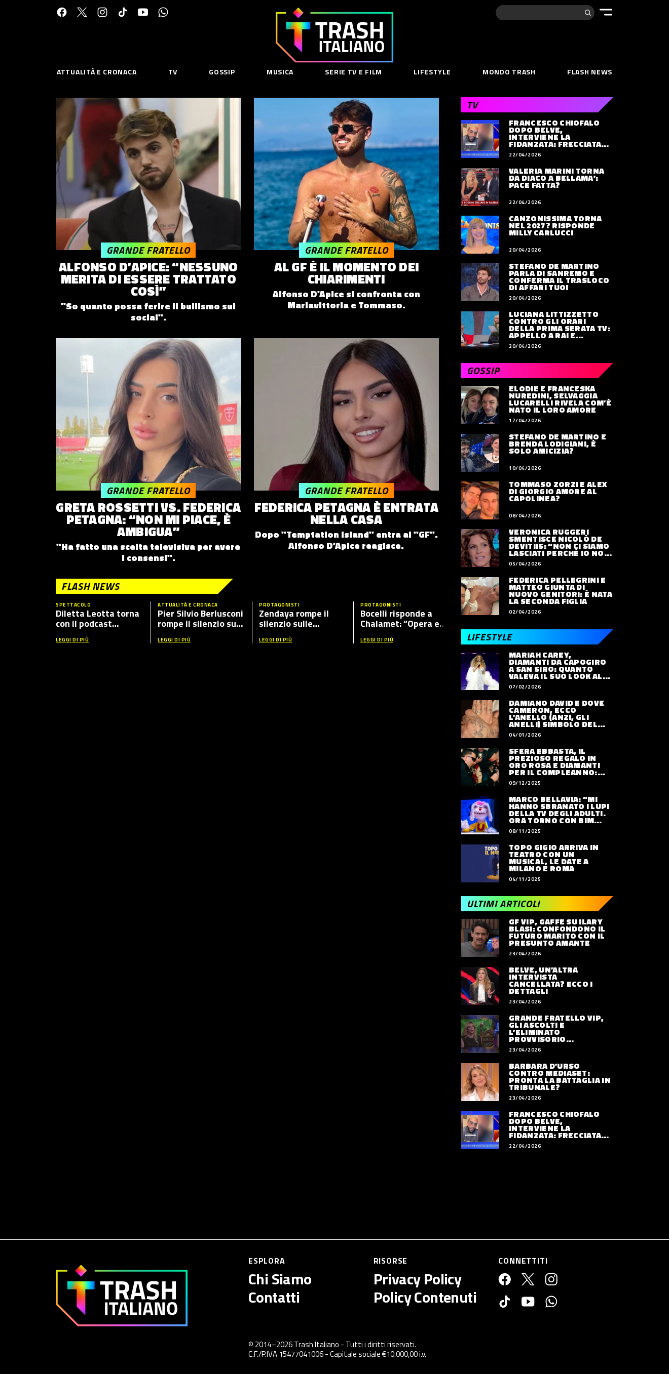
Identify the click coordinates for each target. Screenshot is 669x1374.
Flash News (589, 71)
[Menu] (605, 12)
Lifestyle (432, 71)
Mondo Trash (509, 71)
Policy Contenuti (425, 1297)
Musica (280, 71)
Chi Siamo (280, 1278)
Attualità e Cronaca (96, 71)
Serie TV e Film (353, 71)
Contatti (274, 1297)
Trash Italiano (316, 1344)
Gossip (222, 71)
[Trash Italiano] (122, 1295)
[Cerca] (587, 12)
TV (172, 71)
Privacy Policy (418, 1278)
